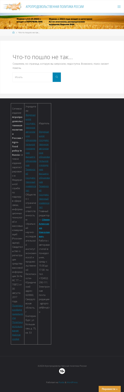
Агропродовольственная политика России (55, 6)
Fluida (61, 382)
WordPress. (72, 382)
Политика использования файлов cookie (17, 330)
